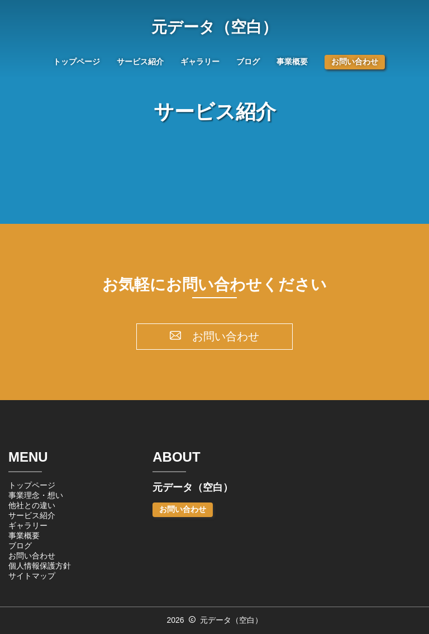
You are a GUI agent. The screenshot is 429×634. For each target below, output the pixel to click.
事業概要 (292, 61)
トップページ (76, 61)
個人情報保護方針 (39, 565)
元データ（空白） (214, 27)
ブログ (248, 61)
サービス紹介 (140, 61)
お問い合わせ (354, 61)
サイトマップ (31, 575)
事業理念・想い (35, 495)
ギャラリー (200, 61)
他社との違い (31, 505)
